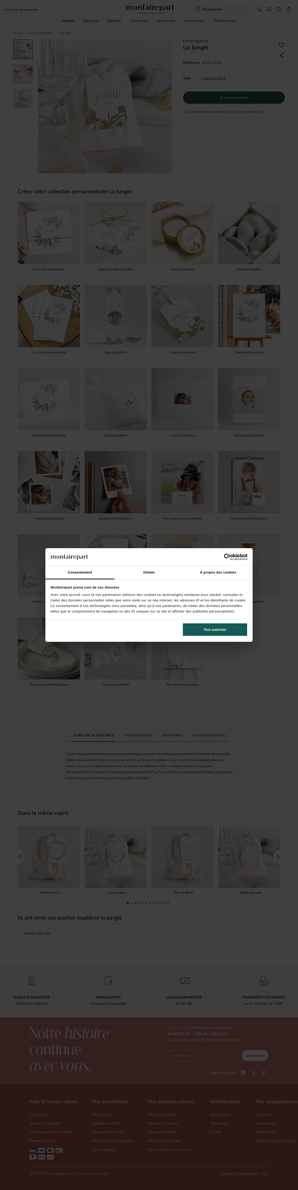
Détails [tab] (149, 572)
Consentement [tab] (80, 572)
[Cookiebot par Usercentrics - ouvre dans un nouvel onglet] (227, 556)
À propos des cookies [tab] (218, 572)
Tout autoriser (215, 629)
